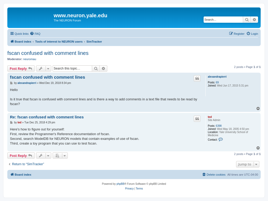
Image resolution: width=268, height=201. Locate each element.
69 (217, 82)
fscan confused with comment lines (47, 53)
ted (210, 117)
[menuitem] (35, 34)
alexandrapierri (217, 76)
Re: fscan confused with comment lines (47, 117)
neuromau (29, 59)
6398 (219, 125)
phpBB (120, 183)
